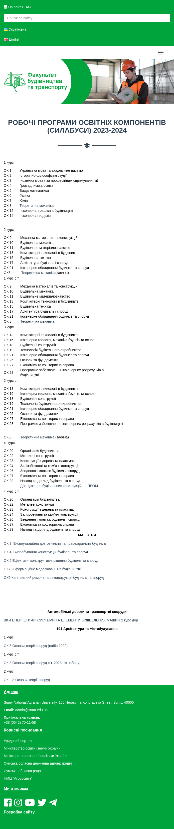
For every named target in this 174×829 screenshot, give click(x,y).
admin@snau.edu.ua (31, 710)
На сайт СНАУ (17, 7)
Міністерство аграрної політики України (35, 756)
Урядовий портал (18, 741)
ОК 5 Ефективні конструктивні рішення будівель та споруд (51, 561)
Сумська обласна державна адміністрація (38, 763)
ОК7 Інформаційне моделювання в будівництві (42, 569)
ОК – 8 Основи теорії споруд (27, 680)
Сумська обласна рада (22, 771)
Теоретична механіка (37, 206)
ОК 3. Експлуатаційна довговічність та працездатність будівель (55, 543)
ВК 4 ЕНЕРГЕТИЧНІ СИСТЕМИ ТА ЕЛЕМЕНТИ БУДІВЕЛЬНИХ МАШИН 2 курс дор (71, 620)
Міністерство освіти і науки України (32, 748)
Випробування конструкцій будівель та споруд (51, 552)
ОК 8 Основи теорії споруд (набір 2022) (36, 646)
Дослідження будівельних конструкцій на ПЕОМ (59, 486)
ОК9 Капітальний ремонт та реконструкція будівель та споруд (54, 578)
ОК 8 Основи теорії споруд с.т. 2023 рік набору (41, 663)
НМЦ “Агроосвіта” (18, 778)
